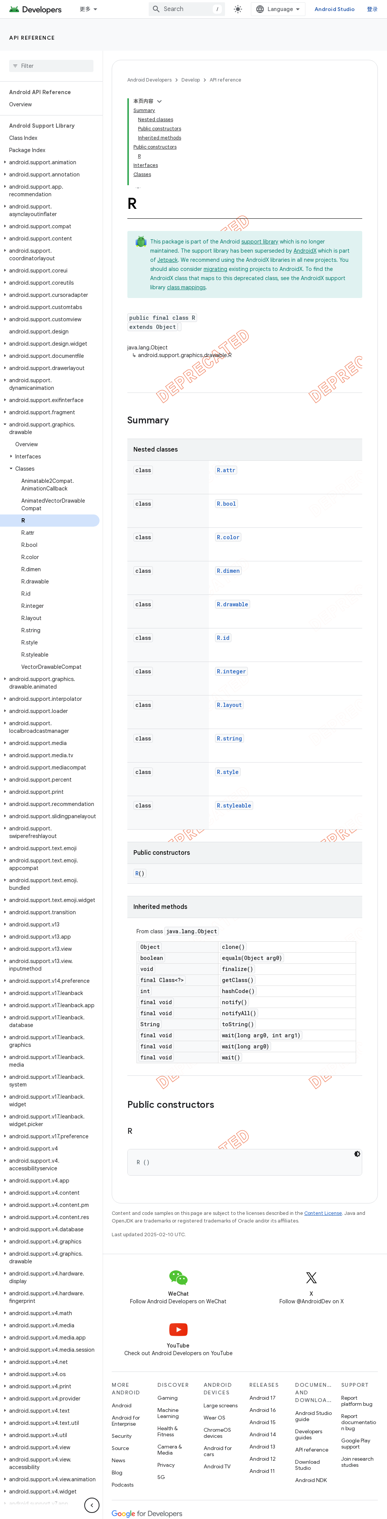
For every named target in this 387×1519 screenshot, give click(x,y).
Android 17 (262, 1397)
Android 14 (262, 1434)
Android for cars (218, 1451)
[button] (50, 162)
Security (122, 1435)
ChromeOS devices (217, 1432)
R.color (228, 537)
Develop (190, 80)
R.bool (226, 503)
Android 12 (262, 1458)
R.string (229, 738)
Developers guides (308, 1434)
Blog (117, 1472)
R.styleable (234, 805)
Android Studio (335, 9)
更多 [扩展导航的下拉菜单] (85, 9)
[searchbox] (51, 66)
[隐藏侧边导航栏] (92, 1505)
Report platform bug (357, 1400)
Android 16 (262, 1410)
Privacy (166, 1464)
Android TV (217, 1466)
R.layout (229, 704)
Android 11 (262, 1471)
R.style (228, 772)
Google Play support (355, 1443)
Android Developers (149, 80)
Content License (323, 1213)
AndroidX (305, 250)
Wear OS (214, 1417)
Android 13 (262, 1446)
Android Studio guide (313, 1416)
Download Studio (307, 1464)
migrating (215, 269)
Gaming (167, 1397)
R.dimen (228, 570)
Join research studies (357, 1461)
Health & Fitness (167, 1431)
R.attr (226, 470)
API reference (32, 37)
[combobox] (187, 9)
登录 (372, 9)
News (118, 1460)
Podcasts (122, 1484)
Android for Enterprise (126, 1420)
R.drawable (232, 604)
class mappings (186, 287)
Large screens (221, 1405)
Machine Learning (168, 1413)
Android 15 (262, 1422)
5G (161, 1477)
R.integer (231, 671)
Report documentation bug (358, 1422)
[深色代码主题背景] (357, 1153)
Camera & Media (169, 1449)
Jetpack (167, 259)
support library (259, 241)
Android (122, 1405)
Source (120, 1448)
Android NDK (311, 1480)
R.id (223, 637)
